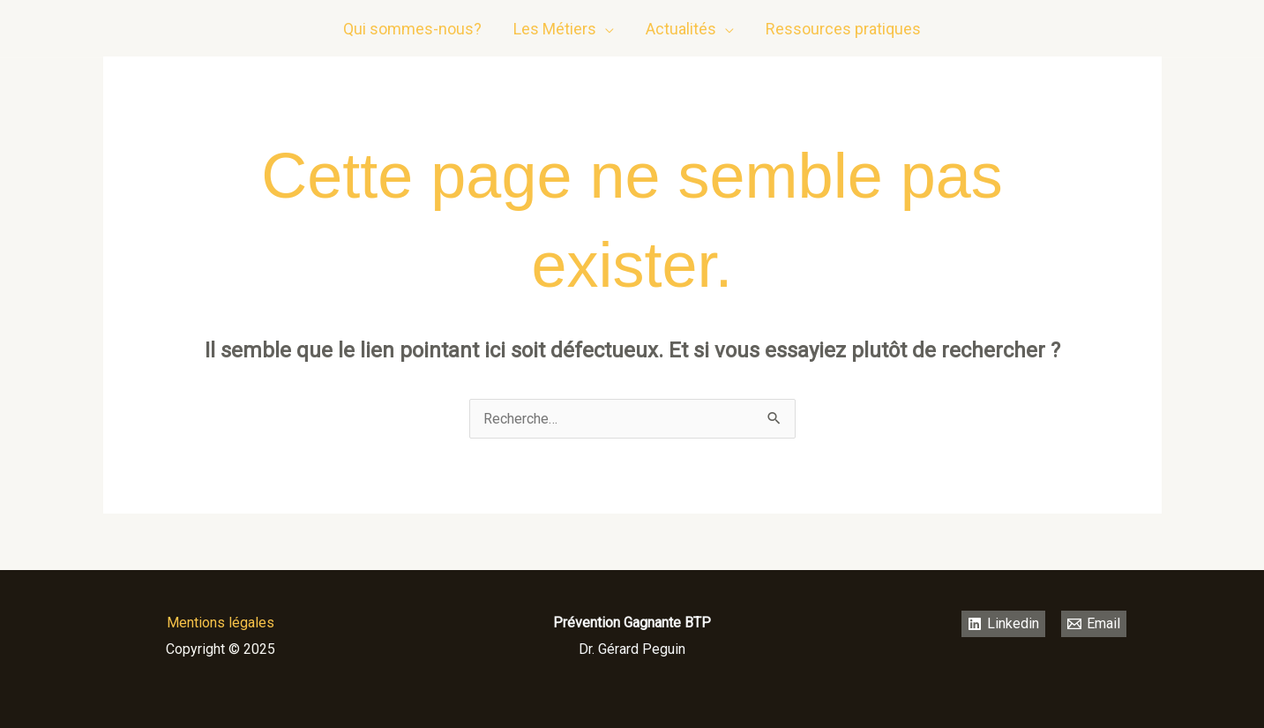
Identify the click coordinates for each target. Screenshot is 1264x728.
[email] (1148, 29)
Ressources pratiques (843, 28)
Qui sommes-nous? (412, 28)
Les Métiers (554, 28)
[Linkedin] (1113, 29)
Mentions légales (220, 622)
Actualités (681, 28)
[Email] (1093, 624)
